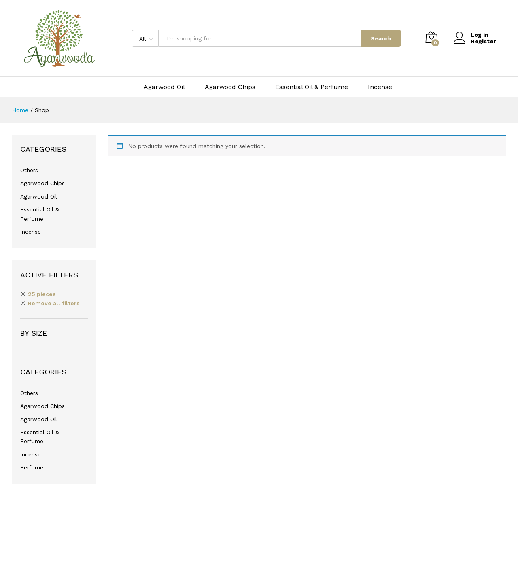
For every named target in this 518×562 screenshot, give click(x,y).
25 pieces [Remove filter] (42, 294)
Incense (380, 87)
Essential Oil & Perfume (311, 87)
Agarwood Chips (230, 87)
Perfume (31, 467)
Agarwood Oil (164, 87)
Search (381, 38)
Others (29, 170)
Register (483, 41)
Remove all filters (54, 303)
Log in (471, 35)
